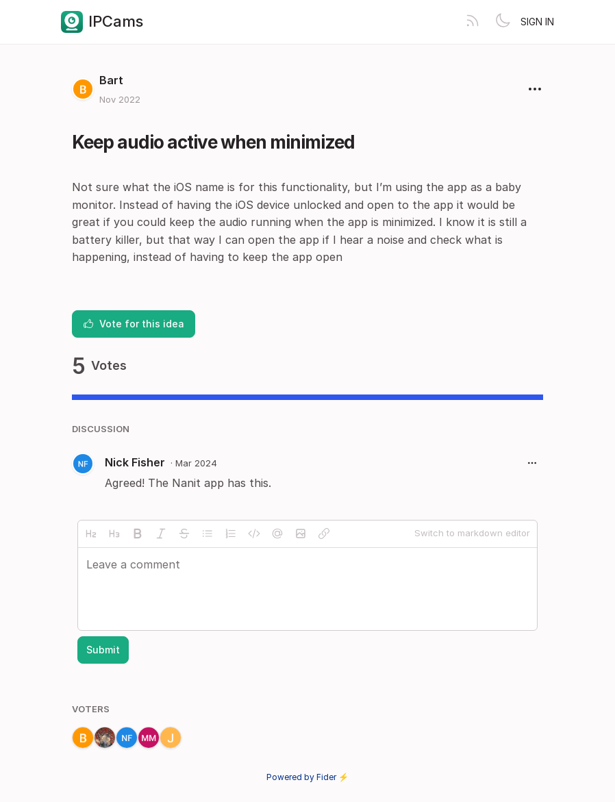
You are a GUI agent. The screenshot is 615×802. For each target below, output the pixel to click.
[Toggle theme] (502, 22)
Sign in (537, 21)
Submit (103, 649)
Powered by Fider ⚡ (307, 777)
